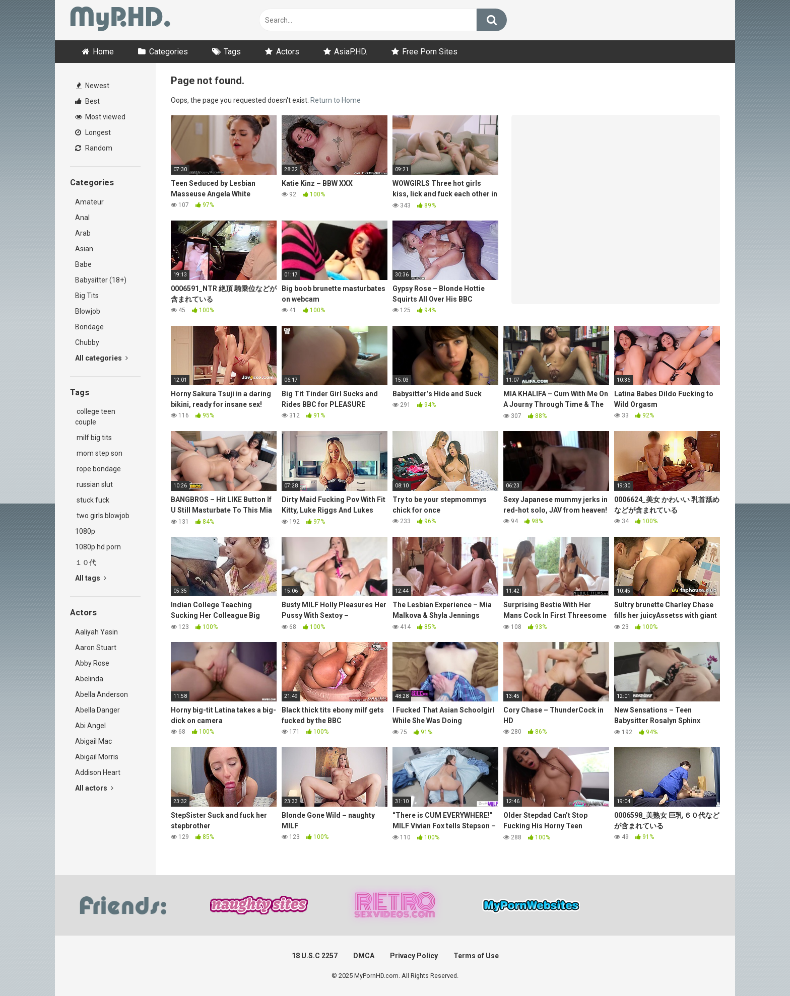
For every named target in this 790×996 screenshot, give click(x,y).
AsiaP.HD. (350, 51)
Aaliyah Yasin (96, 632)
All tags (90, 578)
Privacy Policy (414, 956)
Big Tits (87, 296)
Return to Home (335, 100)
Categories (168, 51)
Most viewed (100, 117)
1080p (85, 531)
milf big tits (93, 438)
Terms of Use (476, 956)
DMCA (363, 956)
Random (93, 148)
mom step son (98, 453)
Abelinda (89, 679)
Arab (83, 233)
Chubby (87, 342)
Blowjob (87, 311)
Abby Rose (92, 663)
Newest (92, 86)
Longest (93, 132)
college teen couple (95, 416)
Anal (82, 218)
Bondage (89, 327)
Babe (83, 264)
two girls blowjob (102, 516)
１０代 (85, 562)
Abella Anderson (101, 694)
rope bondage (98, 469)
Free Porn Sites (429, 51)
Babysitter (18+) (100, 280)
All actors (94, 788)
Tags (232, 51)
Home (103, 51)
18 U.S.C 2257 (315, 956)
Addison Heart (97, 772)
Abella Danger (97, 710)
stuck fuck (92, 500)
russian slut (94, 484)
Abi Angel (90, 726)
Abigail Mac (93, 741)
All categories (101, 358)
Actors (287, 51)
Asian (84, 249)
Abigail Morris (96, 757)
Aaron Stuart (95, 648)
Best (87, 101)
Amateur (89, 202)
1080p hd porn (98, 547)
